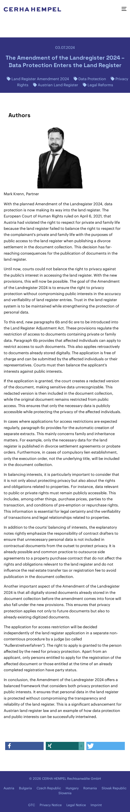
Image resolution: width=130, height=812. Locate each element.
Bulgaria (25, 788)
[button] (24, 746)
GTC (31, 805)
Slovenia (65, 793)
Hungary (72, 788)
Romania (90, 788)
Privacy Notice (51, 805)
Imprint (96, 805)
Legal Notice (76, 805)
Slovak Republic (114, 788)
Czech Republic (49, 788)
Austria (9, 788)
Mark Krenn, (14, 193)
